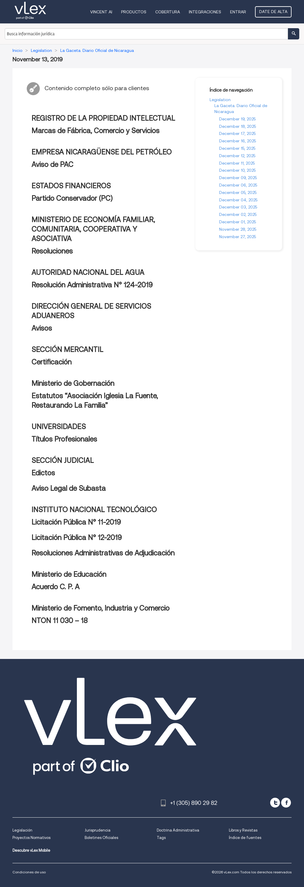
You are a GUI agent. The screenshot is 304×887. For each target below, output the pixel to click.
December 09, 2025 (238, 177)
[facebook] (286, 803)
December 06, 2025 (238, 185)
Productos (133, 11)
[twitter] (275, 803)
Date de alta (273, 11)
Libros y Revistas (243, 830)
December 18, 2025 (237, 126)
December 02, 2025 (237, 214)
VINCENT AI (101, 11)
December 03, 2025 (238, 207)
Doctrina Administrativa (178, 830)
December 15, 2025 (237, 148)
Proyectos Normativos (31, 837)
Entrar (238, 11)
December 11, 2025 (237, 163)
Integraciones (205, 11)
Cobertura (167, 11)
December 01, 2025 (237, 221)
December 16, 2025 (237, 140)
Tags (161, 837)
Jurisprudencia (97, 830)
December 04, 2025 (238, 200)
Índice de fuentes (245, 837)
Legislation (220, 99)
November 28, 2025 (237, 229)
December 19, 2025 (237, 119)
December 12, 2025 (237, 155)
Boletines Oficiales (101, 837)
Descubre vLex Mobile (31, 850)
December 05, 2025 (237, 192)
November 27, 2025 (237, 236)
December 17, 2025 (237, 133)
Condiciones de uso (29, 872)
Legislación (22, 830)
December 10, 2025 (237, 170)
